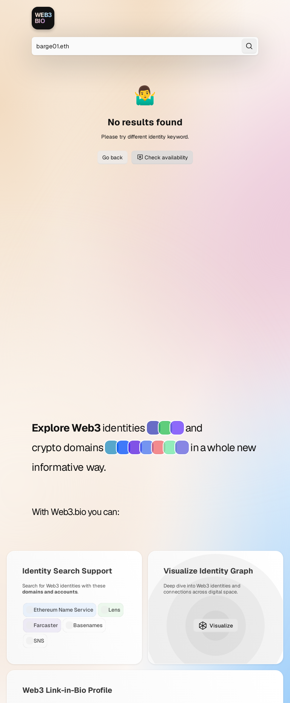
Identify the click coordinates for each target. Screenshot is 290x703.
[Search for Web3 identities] (145, 46)
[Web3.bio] (43, 18)
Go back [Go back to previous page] (112, 157)
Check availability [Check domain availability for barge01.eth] (162, 157)
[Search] (249, 46)
